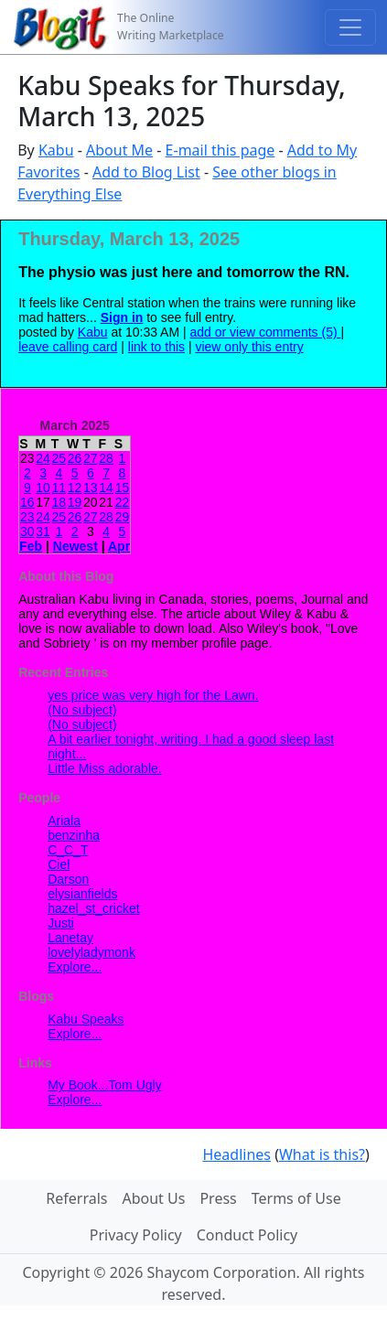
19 (75, 502)
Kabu (56, 150)
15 (122, 487)
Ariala (64, 820)
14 (106, 487)
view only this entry (249, 346)
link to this (156, 346)
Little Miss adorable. (105, 768)
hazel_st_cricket (93, 908)
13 (90, 487)
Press (217, 1198)
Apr (119, 546)
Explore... (75, 967)
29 (122, 517)
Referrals (76, 1198)
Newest (75, 546)
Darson (68, 879)
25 (59, 458)
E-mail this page (220, 150)
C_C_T (68, 849)
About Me (119, 150)
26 (75, 458)
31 (43, 531)
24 (43, 458)
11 (59, 487)
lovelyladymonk (91, 952)
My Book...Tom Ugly (104, 1085)
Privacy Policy (136, 1235)
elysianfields (82, 893)
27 (90, 458)
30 (27, 531)
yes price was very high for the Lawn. (153, 695)
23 (27, 517)
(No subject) (82, 710)
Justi (61, 923)
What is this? (322, 1154)
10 (43, 487)
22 (122, 502)
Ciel (59, 864)
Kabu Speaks (86, 1019)
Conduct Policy (247, 1235)
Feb (30, 546)
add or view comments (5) (265, 332)
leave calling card (67, 346)
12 (75, 487)
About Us (153, 1198)
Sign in (122, 317)
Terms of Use (296, 1198)
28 (106, 458)
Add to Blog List (146, 172)
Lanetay (70, 937)
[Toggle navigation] (350, 27)
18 (59, 502)
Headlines (236, 1154)
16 (27, 502)
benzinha (74, 835)
